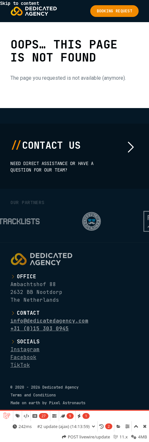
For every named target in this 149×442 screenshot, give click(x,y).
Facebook (23, 357)
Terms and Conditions (33, 395)
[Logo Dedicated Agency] (33, 11)
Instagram (25, 349)
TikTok (20, 365)
